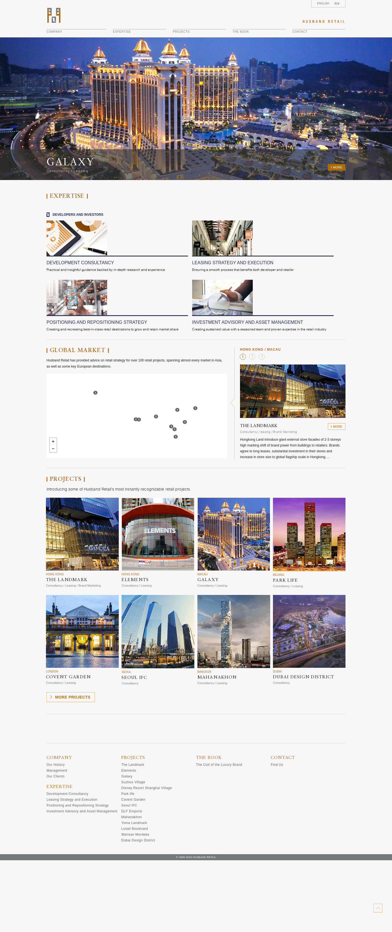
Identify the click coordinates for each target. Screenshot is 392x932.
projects (181, 31)
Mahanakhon (131, 889)
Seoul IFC (129, 877)
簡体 (337, 3)
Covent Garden (133, 871)
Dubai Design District (138, 912)
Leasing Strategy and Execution (72, 871)
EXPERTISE (122, 31)
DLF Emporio (131, 883)
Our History (56, 836)
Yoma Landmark (134, 895)
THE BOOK (241, 31)
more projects (73, 769)
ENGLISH (323, 3)
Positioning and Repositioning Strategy (78, 877)
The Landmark (132, 836)
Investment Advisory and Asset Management (82, 883)
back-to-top (377, 908)
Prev (6, 108)
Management (57, 842)
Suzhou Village (133, 854)
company (54, 31)
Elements (128, 842)
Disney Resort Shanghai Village (146, 860)
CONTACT (300, 31)
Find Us (277, 836)
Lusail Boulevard (134, 900)
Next (385, 108)
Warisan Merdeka (135, 906)
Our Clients (56, 848)
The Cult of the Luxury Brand (219, 836)
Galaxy (126, 848)
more (337, 167)
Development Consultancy (67, 865)
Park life (128, 865)
